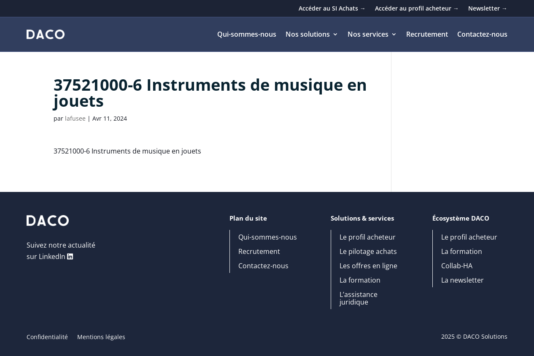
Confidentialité (47, 337)
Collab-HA (456, 266)
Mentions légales (101, 337)
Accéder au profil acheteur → (417, 8)
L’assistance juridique (359, 299)
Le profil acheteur (368, 237)
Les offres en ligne (368, 266)
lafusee (75, 118)
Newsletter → (487, 8)
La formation (360, 280)
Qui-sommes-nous (246, 35)
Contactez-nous (482, 35)
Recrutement (427, 35)
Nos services (368, 35)
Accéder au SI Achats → (332, 8)
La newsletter (462, 280)
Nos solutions (308, 35)
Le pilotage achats (368, 252)
